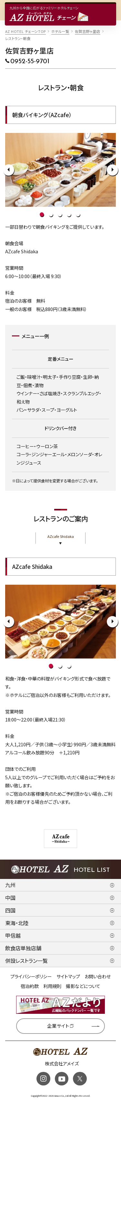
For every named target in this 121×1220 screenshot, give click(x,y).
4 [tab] (69, 214)
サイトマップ (68, 976)
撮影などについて (83, 986)
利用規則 (52, 986)
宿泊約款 (30, 986)
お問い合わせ (98, 976)
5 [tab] (78, 214)
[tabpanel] (60, 170)
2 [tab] (51, 214)
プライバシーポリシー (31, 976)
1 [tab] (42, 214)
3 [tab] (60, 214)
